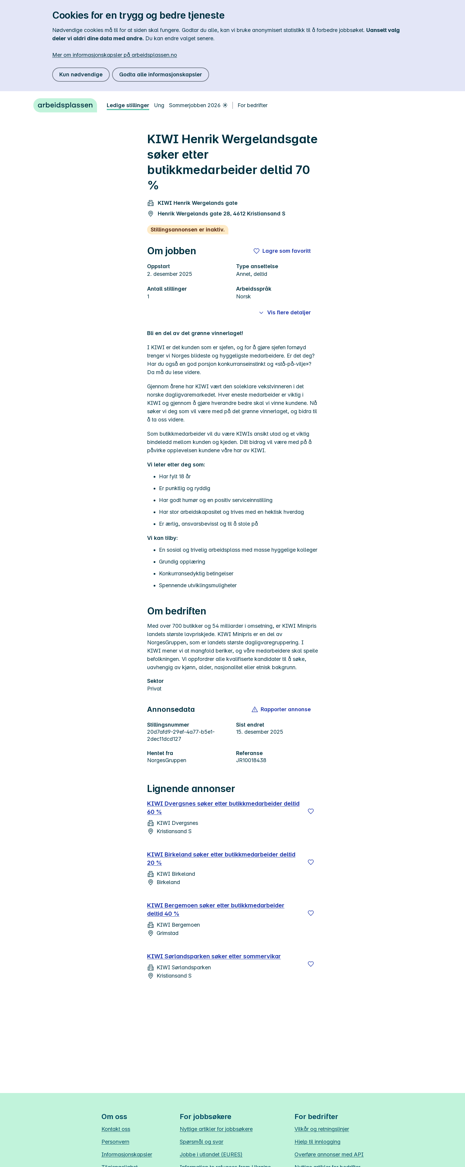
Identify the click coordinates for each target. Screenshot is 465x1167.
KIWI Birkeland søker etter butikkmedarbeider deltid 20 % (221, 858)
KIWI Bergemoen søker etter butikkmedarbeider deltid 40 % (215, 909)
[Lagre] (311, 811)
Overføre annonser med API (329, 1154)
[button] (281, 709)
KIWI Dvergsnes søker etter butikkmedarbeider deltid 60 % (223, 807)
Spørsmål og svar (201, 1142)
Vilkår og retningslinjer (321, 1129)
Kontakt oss (115, 1129)
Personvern (115, 1142)
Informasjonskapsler (126, 1154)
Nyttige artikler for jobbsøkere (216, 1129)
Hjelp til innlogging (317, 1142)
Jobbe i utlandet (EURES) (211, 1154)
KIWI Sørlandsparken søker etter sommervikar (214, 956)
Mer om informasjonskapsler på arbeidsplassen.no (114, 55)
